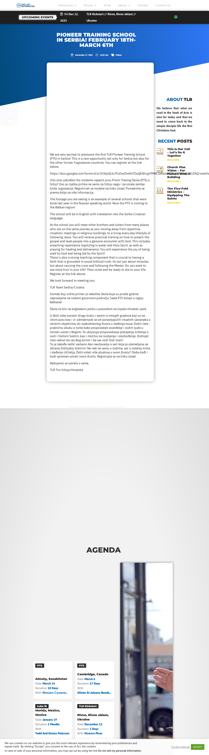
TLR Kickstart (88, 706)
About (124, 5)
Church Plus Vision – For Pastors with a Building (178, 172)
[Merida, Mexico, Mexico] (52, 720)
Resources (67, 5)
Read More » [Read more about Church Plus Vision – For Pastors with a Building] (174, 181)
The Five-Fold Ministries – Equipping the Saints (178, 193)
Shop (107, 5)
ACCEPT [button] (197, 747)
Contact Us (162, 5)
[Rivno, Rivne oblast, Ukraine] (94, 720)
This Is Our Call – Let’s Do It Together (178, 152)
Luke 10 (42, 706)
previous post (81, 408)
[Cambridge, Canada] (94, 680)
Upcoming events (37, 17)
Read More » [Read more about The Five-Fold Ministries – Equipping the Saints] (174, 203)
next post (112, 408)
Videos (119, 55)
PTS (39, 665)
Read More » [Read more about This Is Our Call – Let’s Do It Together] (174, 160)
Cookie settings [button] (180, 747)
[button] (24, 104)
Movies (90, 5)
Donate (143, 5)
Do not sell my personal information (119, 750)
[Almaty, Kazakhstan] (52, 680)
